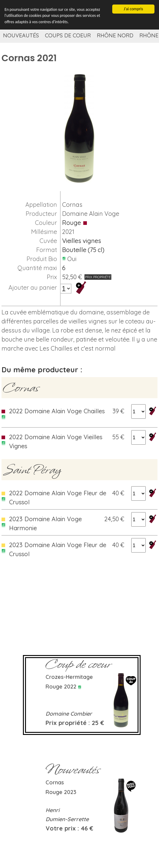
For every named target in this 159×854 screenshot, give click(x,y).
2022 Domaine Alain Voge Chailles (57, 411)
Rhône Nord (115, 35)
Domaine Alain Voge (90, 213)
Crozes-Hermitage (69, 676)
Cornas (72, 204)
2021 (68, 231)
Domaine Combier (69, 713)
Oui (72, 259)
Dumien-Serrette (67, 819)
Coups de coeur (68, 35)
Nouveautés (21, 35)
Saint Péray (32, 469)
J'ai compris (133, 8)
